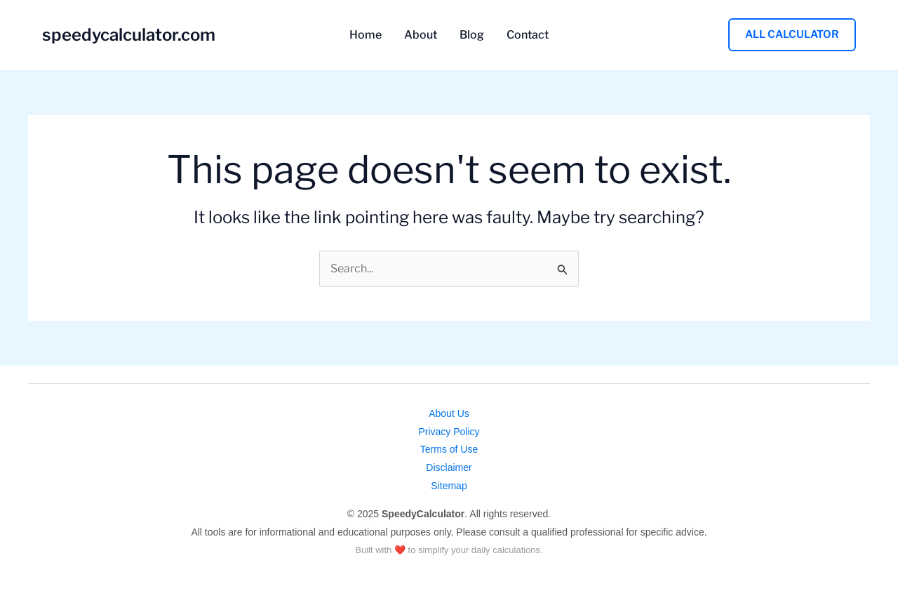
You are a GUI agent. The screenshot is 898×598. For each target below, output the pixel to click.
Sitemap (449, 485)
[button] (792, 34)
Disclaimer (448, 467)
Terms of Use (449, 449)
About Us (449, 413)
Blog (472, 35)
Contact (528, 35)
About (420, 35)
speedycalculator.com (128, 35)
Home (365, 35)
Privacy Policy (448, 431)
